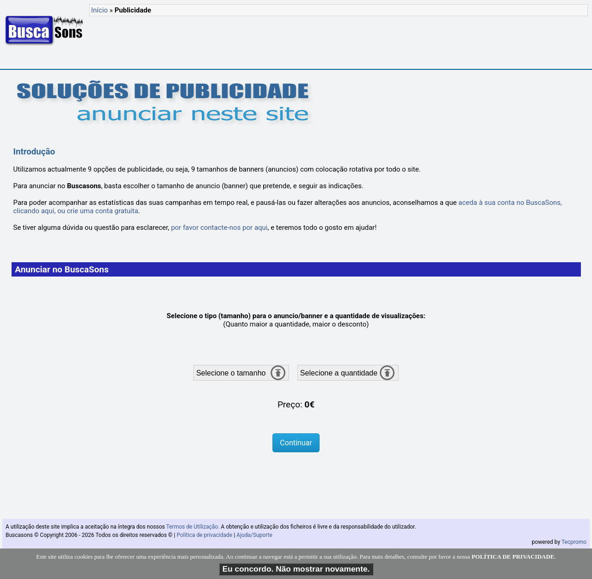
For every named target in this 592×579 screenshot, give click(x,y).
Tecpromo (573, 542)
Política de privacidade (205, 535)
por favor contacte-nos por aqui (219, 227)
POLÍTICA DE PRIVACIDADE (513, 560)
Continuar (296, 442)
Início (99, 10)
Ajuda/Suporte (254, 535)
